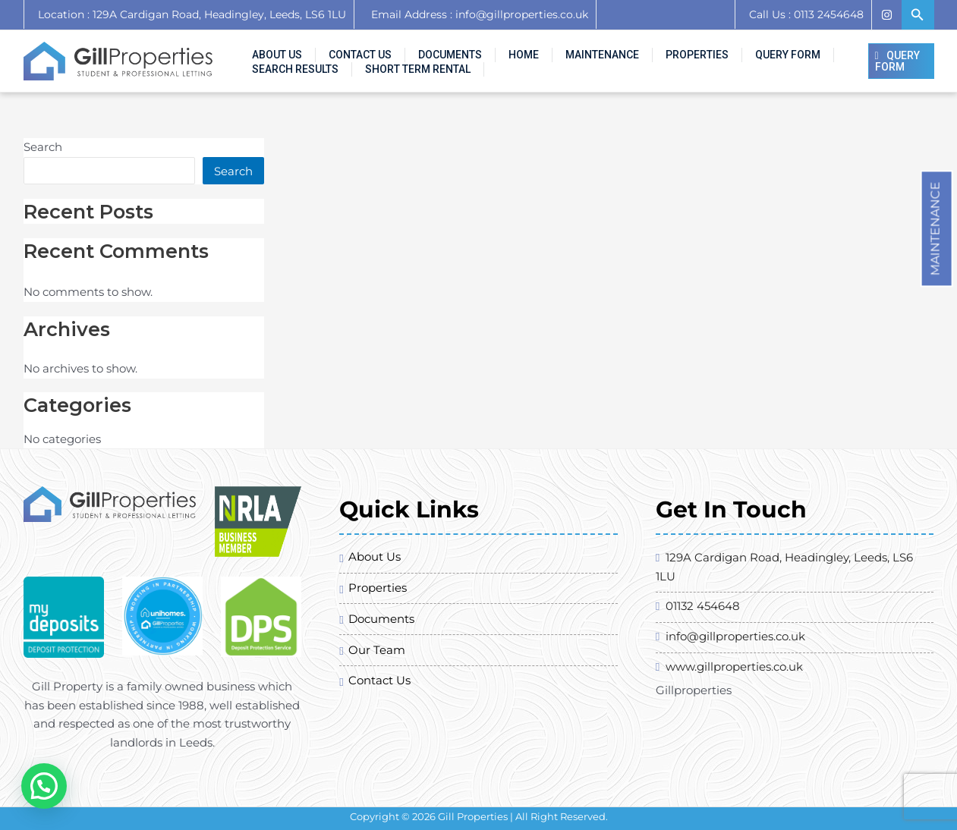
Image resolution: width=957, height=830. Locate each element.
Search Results (788, 49)
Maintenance (935, 228)
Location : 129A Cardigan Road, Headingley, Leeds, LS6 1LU (192, 14)
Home (476, 49)
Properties (622, 49)
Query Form (699, 49)
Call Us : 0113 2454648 (806, 14)
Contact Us (340, 49)
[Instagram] (886, 15)
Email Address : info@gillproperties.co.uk (475, 14)
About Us (271, 49)
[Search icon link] (917, 15)
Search (43, 147)
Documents (417, 49)
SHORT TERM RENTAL (298, 73)
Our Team (376, 650)
